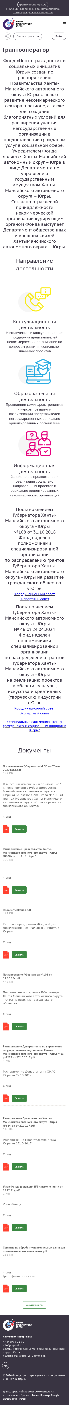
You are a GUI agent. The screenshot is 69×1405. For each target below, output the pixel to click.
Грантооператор (26, 49)
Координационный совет (34, 594)
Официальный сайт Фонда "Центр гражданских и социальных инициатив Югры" (34, 726)
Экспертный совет (34, 599)
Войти (59, 36)
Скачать (19, 829)
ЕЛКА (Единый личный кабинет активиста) (33, 9)
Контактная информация (17, 1336)
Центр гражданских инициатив (33, 12)
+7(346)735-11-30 (13, 1341)
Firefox (21, 1398)
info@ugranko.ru (13, 1345)
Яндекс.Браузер (41, 1395)
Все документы (34, 1305)
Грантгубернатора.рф (32, 4)
